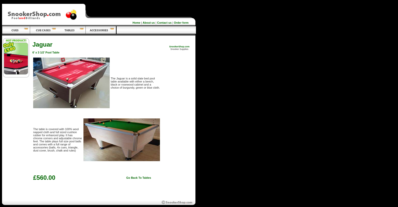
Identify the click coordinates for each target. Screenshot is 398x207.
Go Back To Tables (138, 177)
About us (149, 22)
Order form (181, 22)
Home (137, 22)
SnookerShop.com (179, 46)
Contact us (164, 22)
